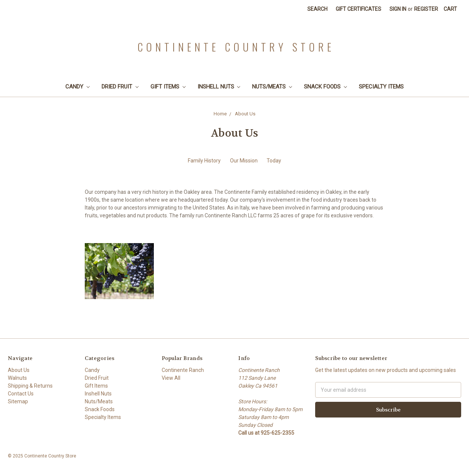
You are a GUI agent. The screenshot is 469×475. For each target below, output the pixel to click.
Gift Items (168, 86)
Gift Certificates (358, 9)
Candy (77, 86)
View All (171, 378)
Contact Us (21, 394)
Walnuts (17, 378)
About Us (245, 114)
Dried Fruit (120, 86)
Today (274, 161)
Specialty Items (381, 86)
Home (220, 114)
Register (426, 9)
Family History (204, 161)
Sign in (397, 9)
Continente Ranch (183, 370)
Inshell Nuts (219, 86)
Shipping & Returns (30, 386)
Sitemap (18, 401)
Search (317, 9)
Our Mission (244, 161)
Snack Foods (325, 86)
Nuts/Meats (272, 86)
